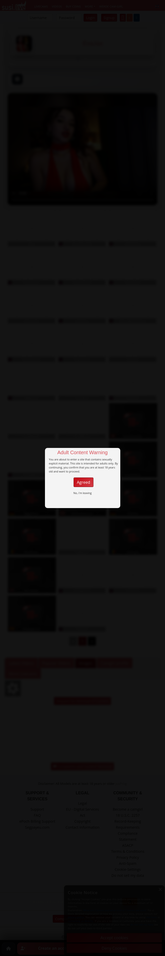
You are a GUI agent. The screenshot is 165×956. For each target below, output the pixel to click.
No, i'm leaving (82, 493)
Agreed (83, 482)
